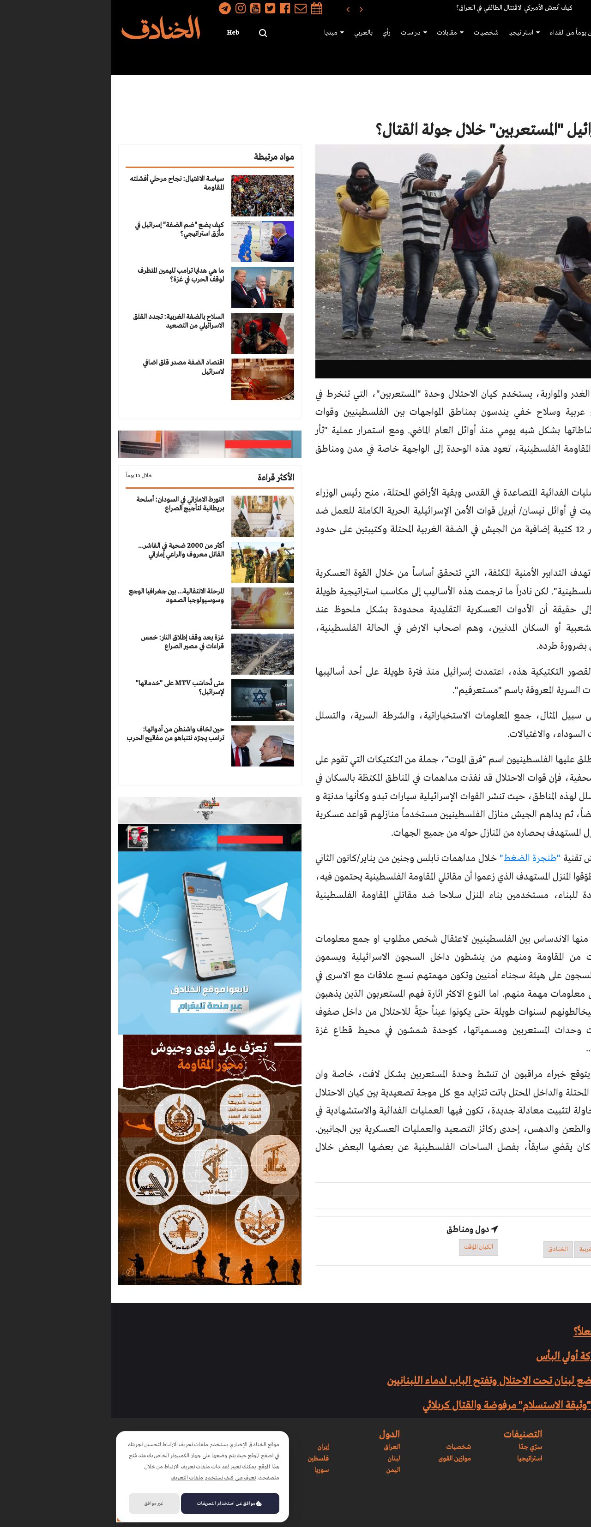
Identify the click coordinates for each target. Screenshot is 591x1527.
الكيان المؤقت (367, 1247)
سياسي (491, 97)
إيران (211, 1447)
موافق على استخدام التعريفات (118, 1503)
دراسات (307, 33)
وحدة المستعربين (560, 1249)
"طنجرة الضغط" (419, 858)
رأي (280, 33)
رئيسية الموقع (563, 33)
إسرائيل (520, 1249)
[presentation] (249, 8)
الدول (569, 61)
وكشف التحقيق (555, 858)
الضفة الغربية (484, 1249)
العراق (280, 1447)
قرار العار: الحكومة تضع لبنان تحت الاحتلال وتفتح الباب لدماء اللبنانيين (418, 1381)
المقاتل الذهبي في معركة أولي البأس (493, 1356)
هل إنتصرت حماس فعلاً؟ (511, 1332)
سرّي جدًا (193, 33)
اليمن (282, 1470)
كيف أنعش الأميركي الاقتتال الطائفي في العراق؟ (403, 8)
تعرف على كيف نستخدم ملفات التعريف (102, 1477)
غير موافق (42, 1503)
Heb (121, 33)
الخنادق (447, 1249)
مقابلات (342, 33)
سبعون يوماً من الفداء (468, 33)
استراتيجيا (415, 33)
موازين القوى (522, 33)
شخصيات (377, 33)
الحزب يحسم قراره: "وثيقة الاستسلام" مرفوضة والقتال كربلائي (436, 1405)
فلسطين (206, 1459)
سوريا (210, 1470)
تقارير (523, 97)
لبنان (282, 1459)
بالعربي (257, 33)
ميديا (229, 33)
